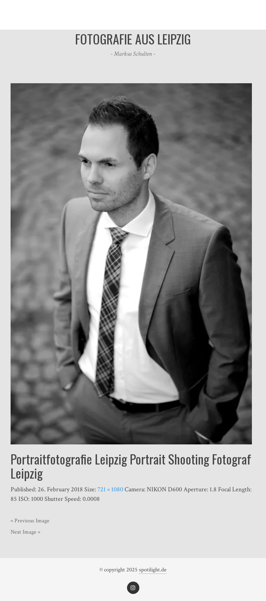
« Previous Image (30, 520)
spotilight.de (153, 569)
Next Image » (25, 532)
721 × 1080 (110, 489)
